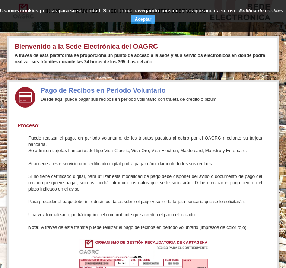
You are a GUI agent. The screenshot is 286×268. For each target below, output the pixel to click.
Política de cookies (261, 10)
